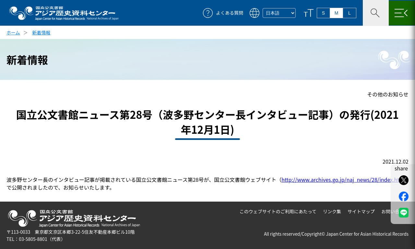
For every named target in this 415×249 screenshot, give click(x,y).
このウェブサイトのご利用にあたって (278, 211)
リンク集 (332, 211)
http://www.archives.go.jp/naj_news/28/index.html (343, 179)
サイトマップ (361, 211)
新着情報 (41, 32)
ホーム (13, 32)
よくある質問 (229, 13)
